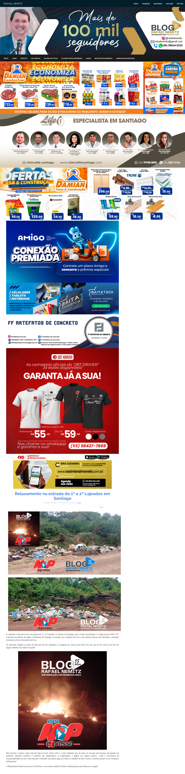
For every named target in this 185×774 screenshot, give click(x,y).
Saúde (88, 58)
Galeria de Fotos (51, 58)
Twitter (180, 4)
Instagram (158, 4)
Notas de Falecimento (103, 58)
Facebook (146, 4)
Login (14, 58)
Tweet (101, 507)
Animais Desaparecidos (125, 58)
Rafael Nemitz (13, 3)
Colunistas (35, 58)
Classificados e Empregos (71, 58)
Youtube (169, 4)
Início (136, 4)
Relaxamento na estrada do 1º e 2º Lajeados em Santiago (62, 496)
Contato (23, 58)
